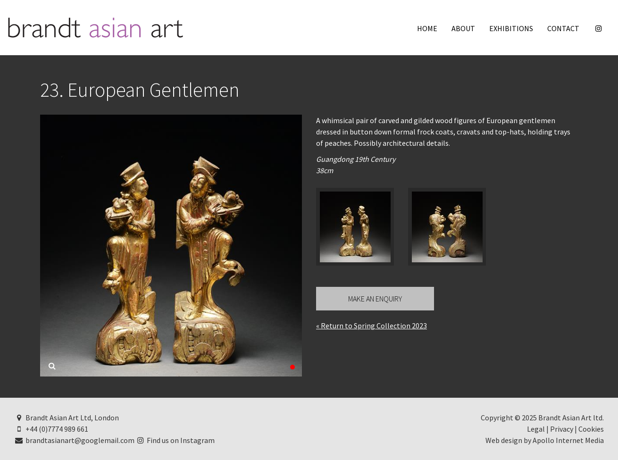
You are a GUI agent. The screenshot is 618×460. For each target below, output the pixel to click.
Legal (536, 429)
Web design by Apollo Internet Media (544, 440)
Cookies (591, 429)
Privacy (561, 429)
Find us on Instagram (175, 440)
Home (427, 28)
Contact (563, 28)
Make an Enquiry (375, 298)
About (463, 28)
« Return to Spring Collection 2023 (371, 325)
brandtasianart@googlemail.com (74, 440)
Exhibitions (511, 28)
